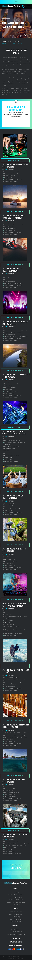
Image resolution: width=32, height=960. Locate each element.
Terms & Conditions (16, 919)
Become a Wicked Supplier (16, 895)
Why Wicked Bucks (16, 897)
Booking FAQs (16, 917)
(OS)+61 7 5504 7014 (16, 932)
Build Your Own (16, 121)
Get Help (16, 873)
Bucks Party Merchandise (16, 912)
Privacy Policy (16, 922)
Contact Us (16, 904)
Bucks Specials (16, 892)
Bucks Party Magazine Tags (16, 902)
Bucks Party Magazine (16, 899)
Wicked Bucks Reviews (16, 914)
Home (3, 41)
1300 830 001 (16, 2)
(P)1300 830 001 (16, 929)
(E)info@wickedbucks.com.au (16, 934)
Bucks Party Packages (13, 41)
